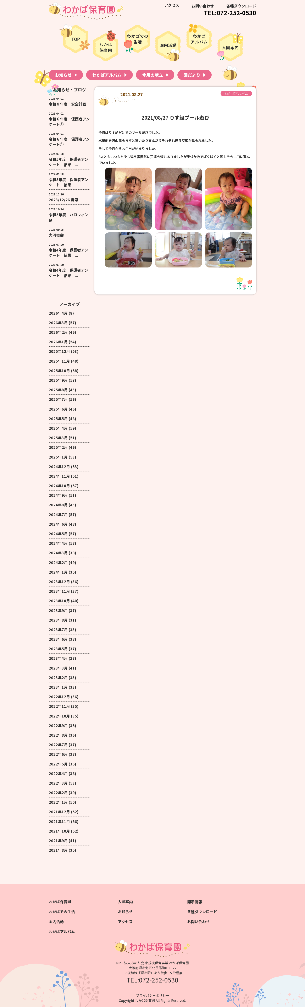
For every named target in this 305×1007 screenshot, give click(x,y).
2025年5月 (58, 418)
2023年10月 (59, 600)
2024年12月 (59, 466)
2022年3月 (58, 783)
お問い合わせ (203, 6)
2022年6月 (58, 754)
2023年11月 (59, 591)
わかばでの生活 (62, 911)
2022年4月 (58, 773)
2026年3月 (58, 322)
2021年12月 (59, 811)
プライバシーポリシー (152, 995)
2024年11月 (59, 476)
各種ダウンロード (241, 6)
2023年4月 (58, 658)
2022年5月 (58, 764)
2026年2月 (58, 332)
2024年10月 (59, 485)
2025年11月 (59, 361)
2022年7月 (58, 744)
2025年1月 (58, 457)
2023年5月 (58, 648)
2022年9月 (58, 725)
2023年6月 (58, 639)
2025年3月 (58, 437)
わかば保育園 (60, 901)
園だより (192, 75)
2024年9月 (58, 495)
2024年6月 (58, 524)
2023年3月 (58, 668)
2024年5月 (58, 533)
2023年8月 (58, 620)
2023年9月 (58, 610)
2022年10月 (59, 716)
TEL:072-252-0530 (230, 13)
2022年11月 (59, 706)
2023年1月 (58, 687)
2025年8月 (58, 389)
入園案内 (125, 901)
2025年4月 (58, 428)
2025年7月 (58, 399)
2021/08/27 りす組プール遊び (175, 117)
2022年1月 (58, 802)
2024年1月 (58, 572)
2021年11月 (59, 821)
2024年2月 (58, 562)
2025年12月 (59, 351)
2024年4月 (58, 543)
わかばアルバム (106, 75)
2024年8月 (58, 504)
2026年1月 (58, 341)
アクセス (171, 5)
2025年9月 (58, 380)
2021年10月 (59, 831)
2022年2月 (58, 792)
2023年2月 (58, 677)
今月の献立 (152, 75)
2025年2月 (58, 447)
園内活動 (56, 921)
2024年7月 (58, 514)
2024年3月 (58, 552)
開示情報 (194, 901)
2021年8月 (58, 850)
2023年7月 (58, 629)
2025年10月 (59, 370)
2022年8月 (58, 735)
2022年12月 (59, 696)
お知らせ (63, 75)
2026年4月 (58, 313)
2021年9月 (58, 840)
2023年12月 (59, 581)
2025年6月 (58, 409)
